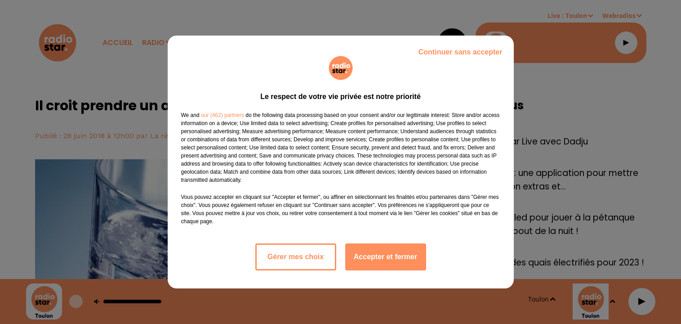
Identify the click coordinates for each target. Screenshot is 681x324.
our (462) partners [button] (222, 115)
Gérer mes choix (295, 257)
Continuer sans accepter (460, 52)
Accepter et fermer (385, 257)
